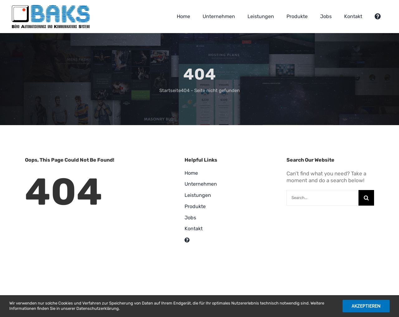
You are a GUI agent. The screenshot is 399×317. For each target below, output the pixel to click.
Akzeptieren (366, 306)
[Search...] (322, 198)
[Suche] (366, 198)
